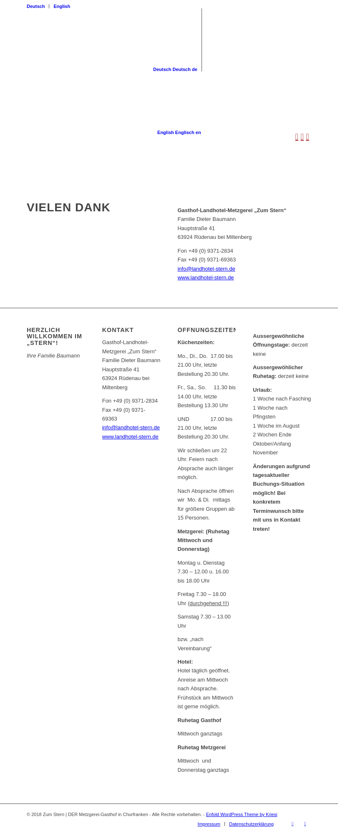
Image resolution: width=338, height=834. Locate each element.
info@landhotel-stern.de (206, 269)
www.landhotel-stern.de (205, 277)
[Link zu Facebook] (292, 823)
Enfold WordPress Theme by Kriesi (241, 814)
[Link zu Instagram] (305, 823)
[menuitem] (38, 6)
